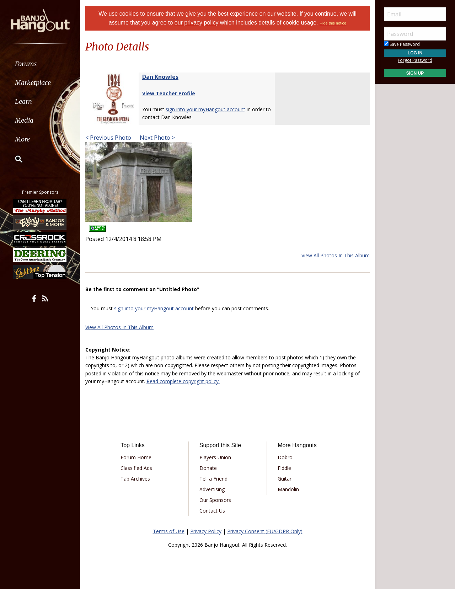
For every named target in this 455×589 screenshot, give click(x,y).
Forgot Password (415, 60)
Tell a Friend (213, 478)
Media (24, 120)
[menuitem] (40, 63)
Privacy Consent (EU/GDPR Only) (265, 531)
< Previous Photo (108, 137)
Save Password (402, 44)
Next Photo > (156, 137)
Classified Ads (136, 468)
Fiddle (284, 468)
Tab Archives (135, 478)
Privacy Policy (205, 531)
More (22, 139)
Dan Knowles (160, 77)
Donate (208, 468)
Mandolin (288, 489)
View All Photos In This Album (335, 255)
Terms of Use (168, 531)
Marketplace (33, 83)
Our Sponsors (215, 500)
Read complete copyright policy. (183, 381)
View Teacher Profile (168, 93)
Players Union (215, 457)
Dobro (285, 457)
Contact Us (212, 510)
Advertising (212, 489)
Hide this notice (333, 23)
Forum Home (136, 457)
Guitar (284, 478)
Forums (26, 64)
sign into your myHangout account (205, 109)
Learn (23, 101)
